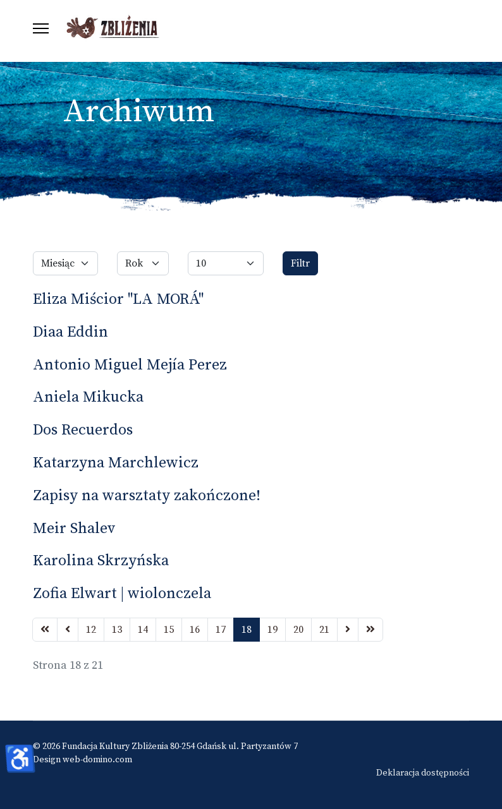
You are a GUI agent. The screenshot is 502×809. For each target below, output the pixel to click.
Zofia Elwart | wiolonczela (122, 593)
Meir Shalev (74, 528)
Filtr (300, 263)
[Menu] (41, 28)
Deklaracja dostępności (422, 773)
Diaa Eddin (70, 332)
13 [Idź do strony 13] (117, 629)
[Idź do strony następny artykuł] (347, 630)
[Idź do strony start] (45, 630)
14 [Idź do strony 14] (143, 629)
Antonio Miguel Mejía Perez (130, 365)
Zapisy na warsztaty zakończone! (146, 495)
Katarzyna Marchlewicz (116, 462)
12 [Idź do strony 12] (91, 629)
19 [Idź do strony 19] (272, 629)
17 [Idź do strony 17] (221, 629)
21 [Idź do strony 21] (324, 629)
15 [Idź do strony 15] (169, 629)
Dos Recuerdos (83, 430)
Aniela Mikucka (88, 397)
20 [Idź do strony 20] (298, 629)
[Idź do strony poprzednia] (67, 630)
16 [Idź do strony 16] (195, 629)
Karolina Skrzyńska (101, 560)
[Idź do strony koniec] (370, 630)
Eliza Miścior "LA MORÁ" (118, 299)
